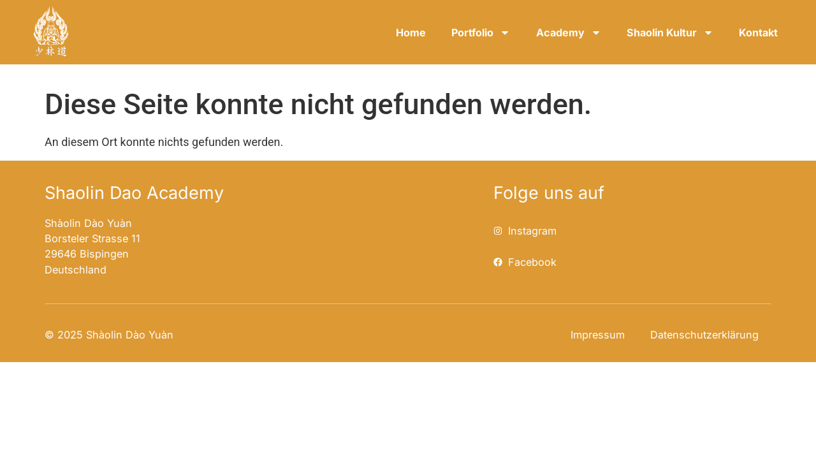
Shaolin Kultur (670, 32)
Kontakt (758, 32)
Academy (568, 32)
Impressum (598, 334)
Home (411, 32)
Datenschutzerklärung (704, 334)
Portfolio (480, 32)
